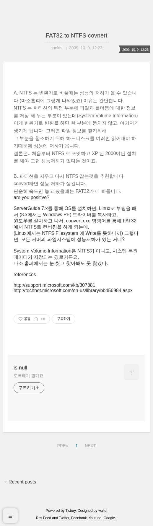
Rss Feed (43, 518)
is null (20, 368)
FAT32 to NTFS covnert (77, 35)
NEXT (89, 445)
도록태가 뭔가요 (28, 375)
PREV (62, 445)
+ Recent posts (20, 481)
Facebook (79, 518)
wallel (102, 511)
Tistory (71, 511)
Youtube (95, 518)
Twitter (64, 518)
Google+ (110, 518)
